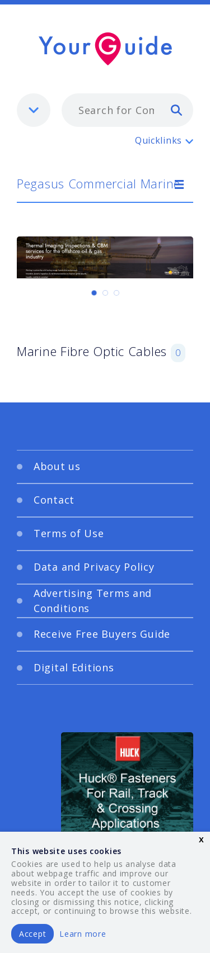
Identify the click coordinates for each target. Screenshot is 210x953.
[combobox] (127, 110)
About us (57, 466)
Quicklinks (158, 140)
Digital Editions (74, 667)
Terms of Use (69, 533)
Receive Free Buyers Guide (102, 634)
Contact (54, 499)
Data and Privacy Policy (94, 566)
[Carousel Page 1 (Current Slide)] (94, 293)
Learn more (82, 933)
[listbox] (33, 110)
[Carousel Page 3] (116, 293)
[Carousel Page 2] (105, 293)
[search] (176, 109)
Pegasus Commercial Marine (98, 183)
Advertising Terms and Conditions (93, 600)
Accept (32, 933)
